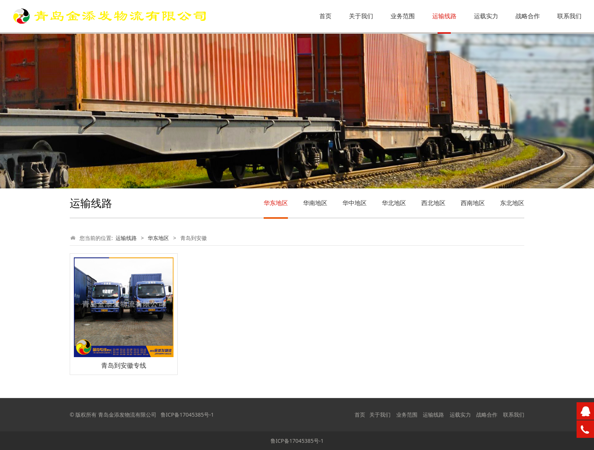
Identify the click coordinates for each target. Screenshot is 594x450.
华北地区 (394, 203)
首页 (325, 16)
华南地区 (315, 203)
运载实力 (486, 16)
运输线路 (444, 16)
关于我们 (361, 16)
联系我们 (569, 16)
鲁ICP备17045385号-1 (297, 440)
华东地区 (276, 203)
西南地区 (473, 203)
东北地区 (512, 203)
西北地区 (433, 203)
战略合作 (528, 16)
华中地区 (354, 203)
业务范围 (403, 16)
